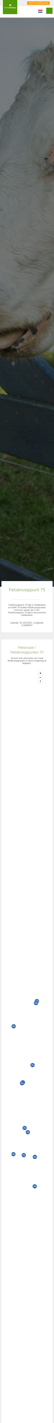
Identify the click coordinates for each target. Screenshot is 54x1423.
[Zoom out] (40, 677)
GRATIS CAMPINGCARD (38, 3)
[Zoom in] (40, 673)
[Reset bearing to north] (40, 681)
